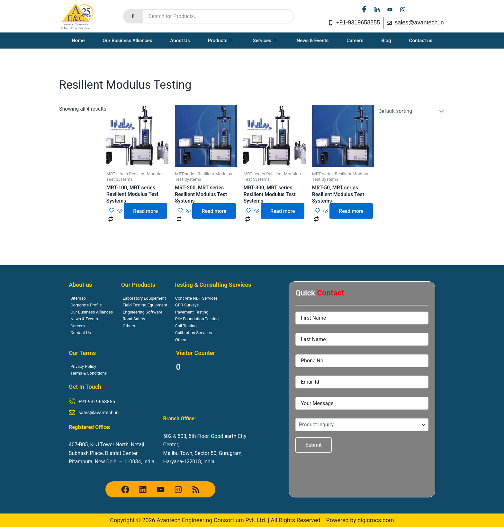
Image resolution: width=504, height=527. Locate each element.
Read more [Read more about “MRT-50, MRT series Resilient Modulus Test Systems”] (351, 211)
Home (78, 40)
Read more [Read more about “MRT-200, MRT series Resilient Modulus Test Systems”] (214, 211)
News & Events (312, 40)
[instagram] (403, 9)
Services (264, 40)
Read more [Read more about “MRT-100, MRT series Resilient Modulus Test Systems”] (145, 211)
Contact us (420, 40)
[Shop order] (409, 111)
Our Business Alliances (127, 40)
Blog (386, 40)
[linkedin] (377, 9)
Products (220, 40)
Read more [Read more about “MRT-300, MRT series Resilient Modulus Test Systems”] (282, 211)
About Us (180, 40)
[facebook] (364, 9)
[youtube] (390, 9)
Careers (354, 40)
